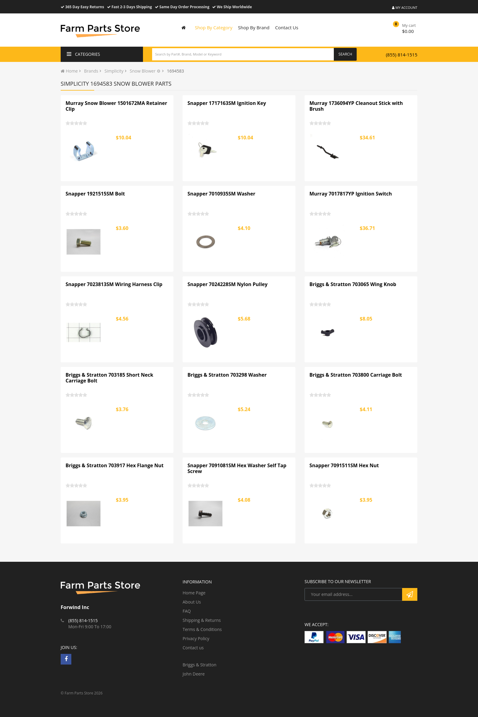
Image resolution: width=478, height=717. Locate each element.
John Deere (194, 674)
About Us (192, 602)
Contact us (193, 648)
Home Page (194, 593)
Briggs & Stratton (199, 665)
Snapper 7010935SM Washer (221, 193)
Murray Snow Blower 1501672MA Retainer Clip (116, 106)
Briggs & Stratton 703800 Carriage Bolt (355, 374)
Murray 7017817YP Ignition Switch (350, 193)
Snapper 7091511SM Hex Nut (344, 465)
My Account (404, 7)
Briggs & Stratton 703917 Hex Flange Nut (115, 465)
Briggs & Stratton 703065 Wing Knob (352, 284)
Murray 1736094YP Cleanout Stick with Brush (356, 106)
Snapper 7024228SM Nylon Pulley (227, 284)
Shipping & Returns (202, 620)
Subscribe (409, 594)
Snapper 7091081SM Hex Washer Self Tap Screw (236, 468)
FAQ (187, 611)
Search (345, 54)
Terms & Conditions (202, 629)
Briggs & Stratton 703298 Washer (227, 374)
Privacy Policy (196, 638)
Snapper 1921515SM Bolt (95, 193)
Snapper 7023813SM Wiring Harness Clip (114, 284)
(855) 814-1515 (401, 55)
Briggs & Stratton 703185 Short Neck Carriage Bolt (109, 377)
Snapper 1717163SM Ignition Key (226, 103)
